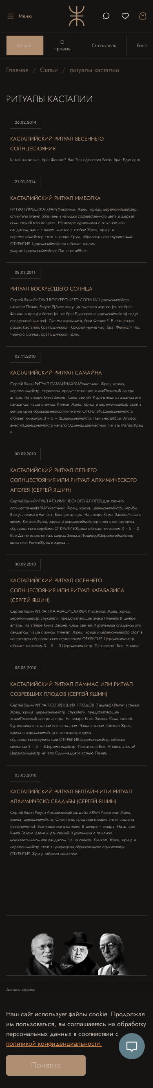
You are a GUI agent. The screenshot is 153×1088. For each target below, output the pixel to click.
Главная (17, 70)
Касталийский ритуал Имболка (55, 198)
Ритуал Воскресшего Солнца (51, 289)
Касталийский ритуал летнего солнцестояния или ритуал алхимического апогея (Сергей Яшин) (73, 480)
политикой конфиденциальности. (54, 1043)
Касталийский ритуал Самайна (56, 373)
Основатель (104, 45)
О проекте (62, 45)
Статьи (49, 70)
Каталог (25, 45)
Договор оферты (20, 990)
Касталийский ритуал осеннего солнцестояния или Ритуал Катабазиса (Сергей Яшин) (67, 590)
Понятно (46, 1065)
